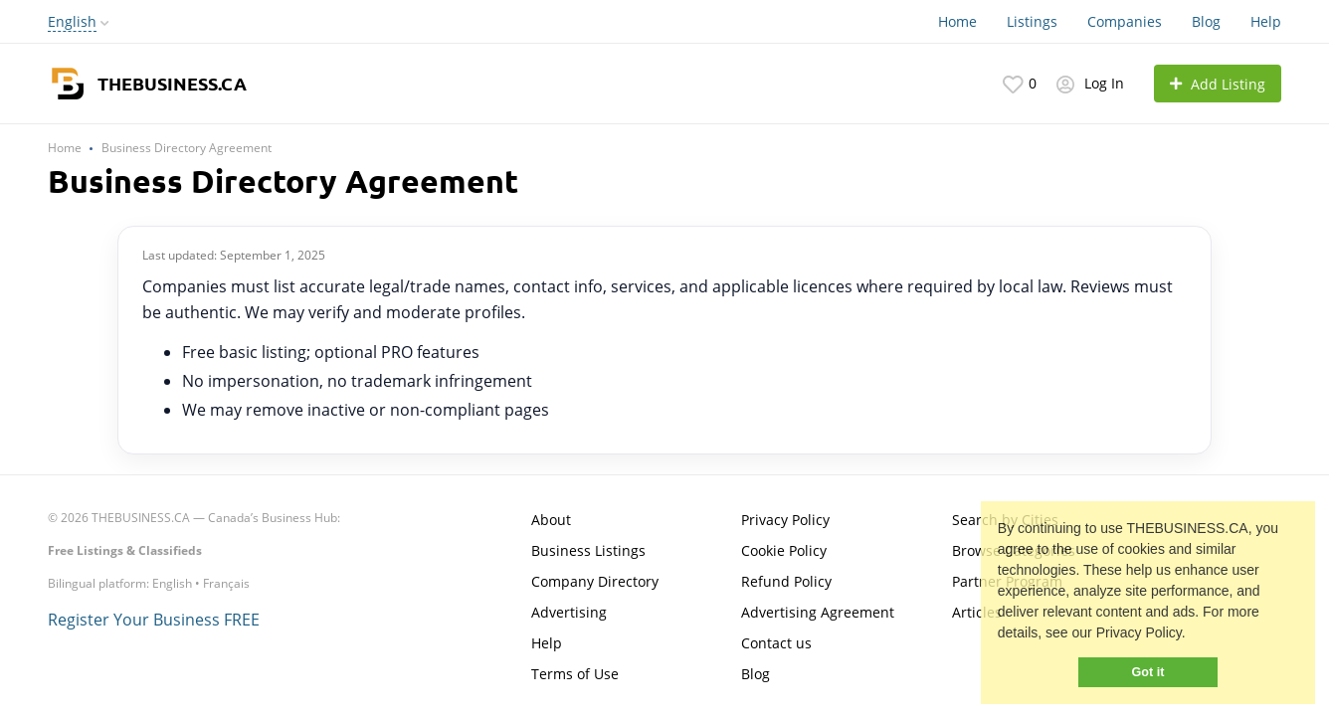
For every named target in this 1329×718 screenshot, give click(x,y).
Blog (1206, 21)
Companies (1124, 21)
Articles (977, 612)
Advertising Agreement (817, 612)
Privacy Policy (785, 519)
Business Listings (588, 550)
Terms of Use (575, 673)
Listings (1032, 21)
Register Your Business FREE (154, 619)
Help (1265, 21)
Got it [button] (1148, 672)
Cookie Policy (784, 550)
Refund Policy (786, 581)
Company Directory (595, 581)
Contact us (776, 642)
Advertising (569, 612)
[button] (1193, 635)
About (551, 519)
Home (957, 21)
